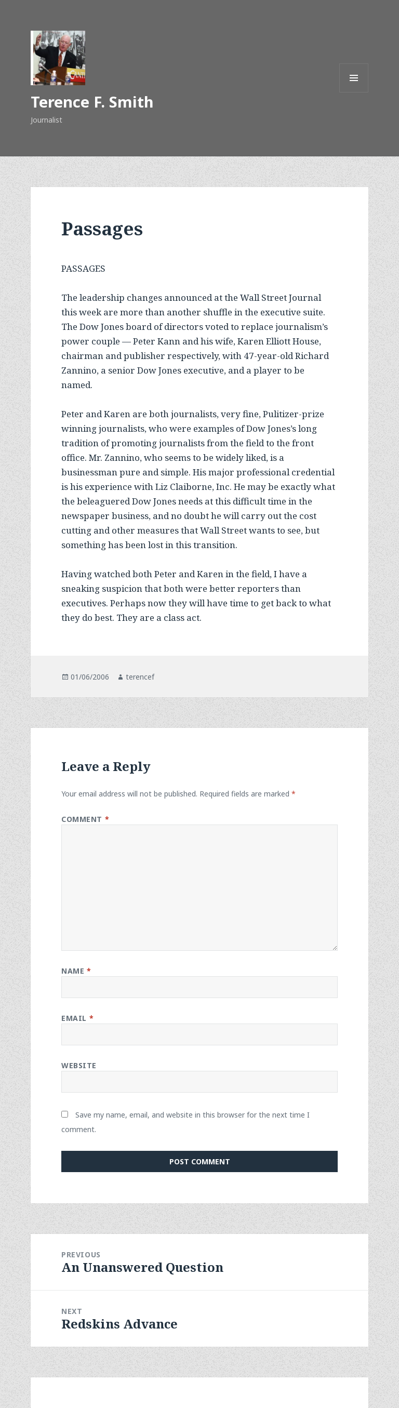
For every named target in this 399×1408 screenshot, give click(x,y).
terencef (140, 677)
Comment (85, 819)
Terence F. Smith (92, 101)
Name (76, 971)
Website (79, 1065)
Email (77, 1018)
